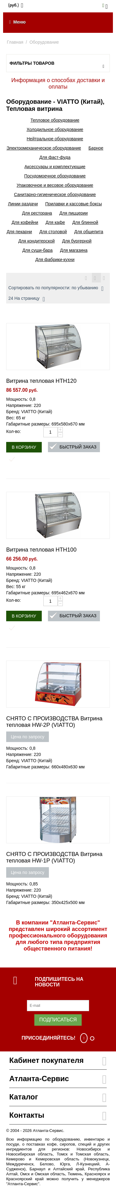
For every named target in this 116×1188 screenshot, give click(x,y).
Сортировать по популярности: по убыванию (55, 288)
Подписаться (58, 1019)
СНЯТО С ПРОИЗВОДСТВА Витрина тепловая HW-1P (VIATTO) (54, 857)
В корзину (24, 447)
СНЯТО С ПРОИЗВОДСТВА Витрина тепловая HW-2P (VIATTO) (54, 721)
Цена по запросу (27, 736)
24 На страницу (26, 299)
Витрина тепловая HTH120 (41, 381)
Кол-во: (13, 431)
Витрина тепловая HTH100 (41, 550)
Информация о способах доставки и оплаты (58, 83)
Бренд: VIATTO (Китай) (29, 411)
